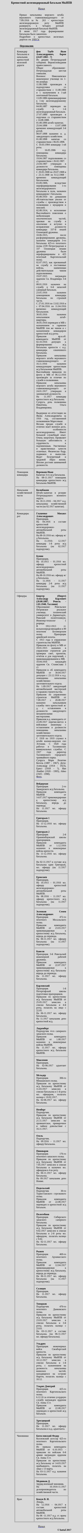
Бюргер (40, 596)
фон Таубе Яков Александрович (51, 53)
